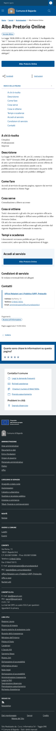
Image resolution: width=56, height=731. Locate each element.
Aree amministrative (10, 445)
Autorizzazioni (21, 20)
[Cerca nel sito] (48, 11)
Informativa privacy (10, 665)
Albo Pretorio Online (28, 63)
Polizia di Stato (8, 641)
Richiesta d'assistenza (11, 689)
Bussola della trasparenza (12, 633)
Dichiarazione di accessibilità (13, 661)
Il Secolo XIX (7, 649)
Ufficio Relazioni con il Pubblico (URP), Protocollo (25, 293)
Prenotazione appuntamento (14, 686)
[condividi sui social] (8, 76)
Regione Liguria (8, 3)
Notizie (4, 517)
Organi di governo (9, 457)
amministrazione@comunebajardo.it (25, 304)
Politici (4, 466)
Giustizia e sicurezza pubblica (13, 495)
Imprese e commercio (10, 500)
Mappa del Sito (18, 718)
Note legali (6, 669)
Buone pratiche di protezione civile (16, 629)
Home (4, 20)
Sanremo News (8, 653)
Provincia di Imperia (10, 625)
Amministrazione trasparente (14, 677)
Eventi (4, 535)
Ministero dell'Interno (10, 637)
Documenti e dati (9, 449)
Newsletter (6, 705)
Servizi (10, 20)
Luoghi (4, 531)
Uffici (4, 470)
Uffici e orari (6, 577)
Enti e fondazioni (8, 453)
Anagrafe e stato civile (11, 483)
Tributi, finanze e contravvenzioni (15, 504)
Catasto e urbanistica (10, 491)
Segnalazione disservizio (12, 683)
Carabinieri (6, 645)
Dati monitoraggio (9, 715)
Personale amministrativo (12, 461)
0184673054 (17, 301)
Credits (46, 715)
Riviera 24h (6, 657)
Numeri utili (6, 581)
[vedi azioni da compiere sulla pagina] (36, 76)
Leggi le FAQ (7, 680)
